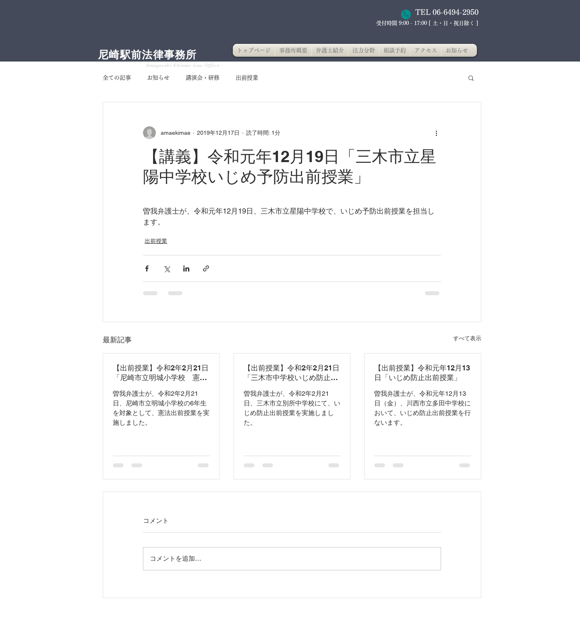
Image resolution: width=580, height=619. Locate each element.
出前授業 (247, 77)
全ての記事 (117, 77)
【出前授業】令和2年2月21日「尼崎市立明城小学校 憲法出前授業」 (161, 373)
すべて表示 (467, 338)
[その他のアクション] (436, 133)
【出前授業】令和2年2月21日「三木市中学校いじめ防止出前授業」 (292, 373)
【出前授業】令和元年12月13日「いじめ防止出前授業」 (422, 373)
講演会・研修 (203, 77)
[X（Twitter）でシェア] (166, 268)
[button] (471, 77)
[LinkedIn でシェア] (186, 268)
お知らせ (158, 77)
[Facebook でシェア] (147, 268)
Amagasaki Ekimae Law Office (183, 65)
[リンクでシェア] (206, 268)
